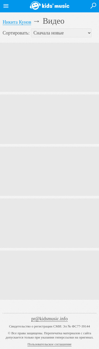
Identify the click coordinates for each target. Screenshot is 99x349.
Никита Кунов (17, 22)
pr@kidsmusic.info (49, 318)
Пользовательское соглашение (49, 344)
